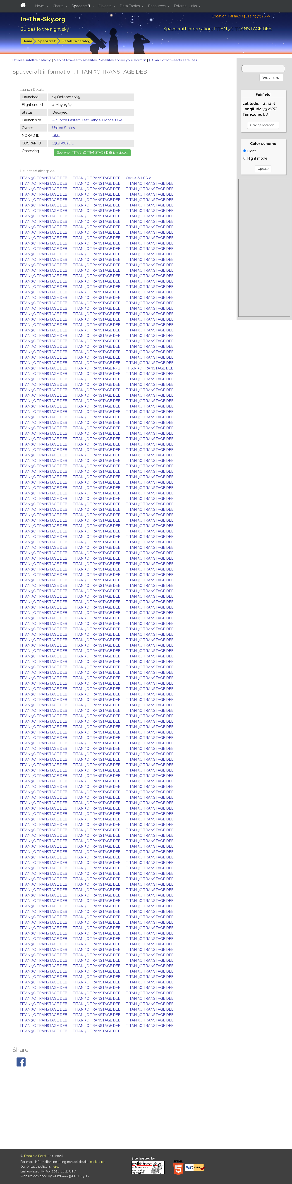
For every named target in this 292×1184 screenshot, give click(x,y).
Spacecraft (47, 41)
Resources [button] (157, 6)
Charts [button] (59, 6)
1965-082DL (63, 143)
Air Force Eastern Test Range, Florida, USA (87, 120)
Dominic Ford (35, 1156)
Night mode (255, 158)
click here (97, 1162)
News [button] (40, 6)
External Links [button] (186, 6)
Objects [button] (105, 6)
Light (249, 151)
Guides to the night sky (44, 29)
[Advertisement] (264, 248)
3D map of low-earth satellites (173, 60)
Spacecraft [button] (81, 6)
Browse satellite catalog (32, 60)
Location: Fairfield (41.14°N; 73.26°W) (242, 16)
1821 (56, 135)
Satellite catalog (76, 41)
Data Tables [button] (130, 6)
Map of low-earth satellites (76, 60)
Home (27, 41)
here (55, 1166)
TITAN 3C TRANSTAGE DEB (43, 178)
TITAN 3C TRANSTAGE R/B (96, 368)
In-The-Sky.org (42, 19)
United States (63, 128)
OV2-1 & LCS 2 (138, 178)
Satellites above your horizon (123, 60)
